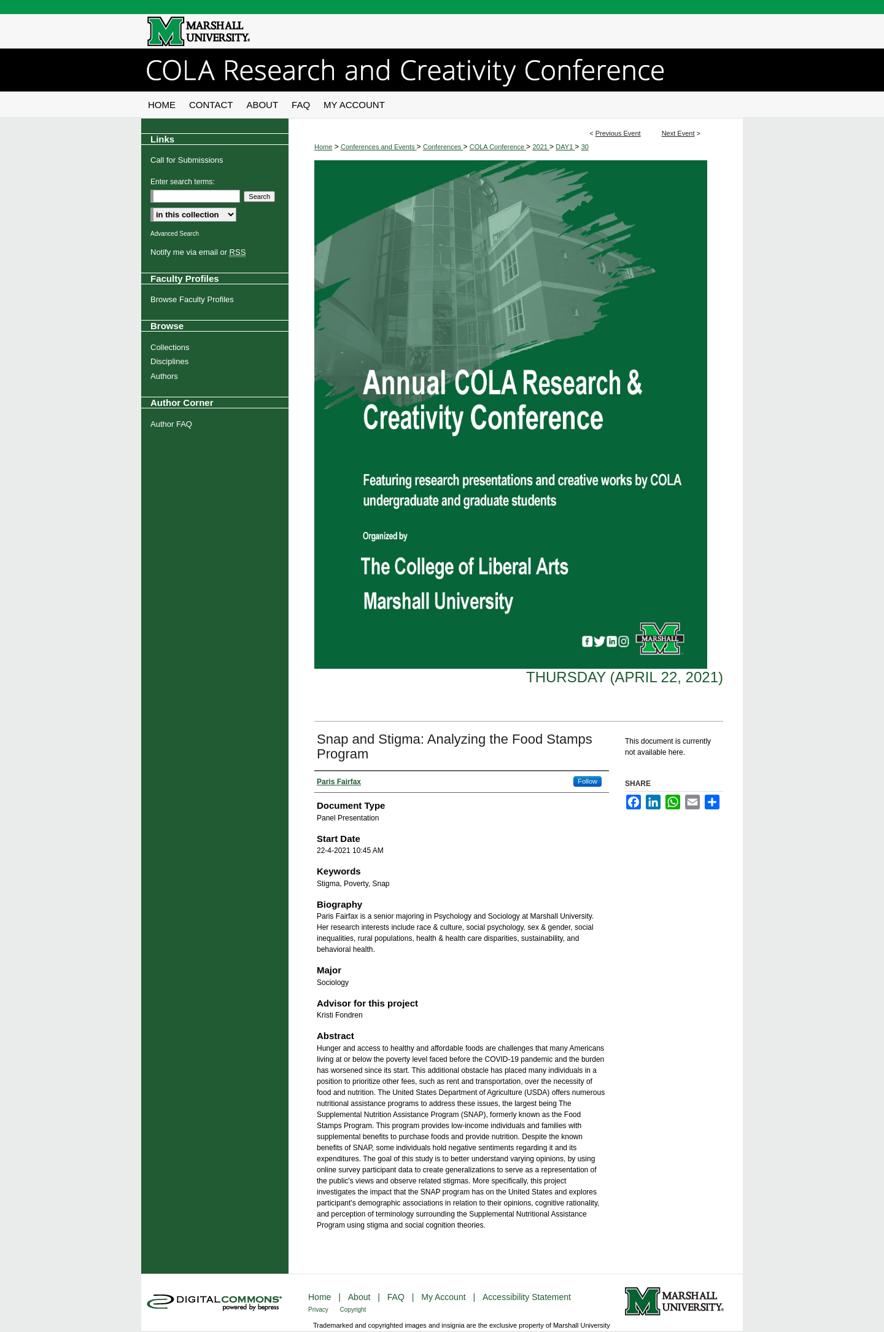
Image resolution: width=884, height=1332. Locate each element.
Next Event (678, 133)
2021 (540, 146)
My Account (444, 1297)
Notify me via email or (198, 252)
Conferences (443, 146)
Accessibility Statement (527, 1297)
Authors (164, 376)
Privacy (319, 1309)
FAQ (397, 1297)
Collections (170, 347)
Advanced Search (174, 233)
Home (323, 146)
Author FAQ (171, 424)
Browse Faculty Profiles (192, 299)
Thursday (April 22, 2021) (624, 677)
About (360, 1297)
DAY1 (565, 146)
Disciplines (169, 361)
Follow (587, 781)
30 (585, 146)
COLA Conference (498, 146)
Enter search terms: (182, 181)
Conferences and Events (379, 146)
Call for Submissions (186, 160)
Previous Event (618, 133)
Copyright (353, 1309)
